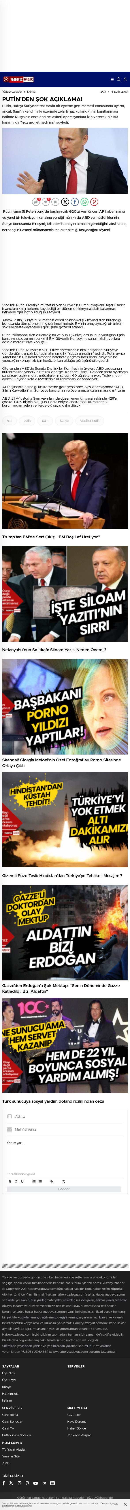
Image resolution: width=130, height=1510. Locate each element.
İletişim (7, 1400)
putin (27, 420)
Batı (9, 420)
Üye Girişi (8, 1373)
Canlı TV (8, 1428)
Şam (45, 420)
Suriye (64, 420)
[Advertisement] (65, 41)
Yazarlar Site (11, 1456)
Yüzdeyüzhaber (12, 91)
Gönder (64, 1189)
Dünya (31, 91)
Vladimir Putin (90, 420)
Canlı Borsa (10, 1415)
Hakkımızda (10, 1393)
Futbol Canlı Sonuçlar (17, 1435)
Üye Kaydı (9, 1380)
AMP (5, 1463)
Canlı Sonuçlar (12, 1421)
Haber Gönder (77, 1428)
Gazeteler (74, 1415)
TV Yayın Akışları (79, 1435)
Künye (6, 1387)
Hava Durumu (77, 1421)
